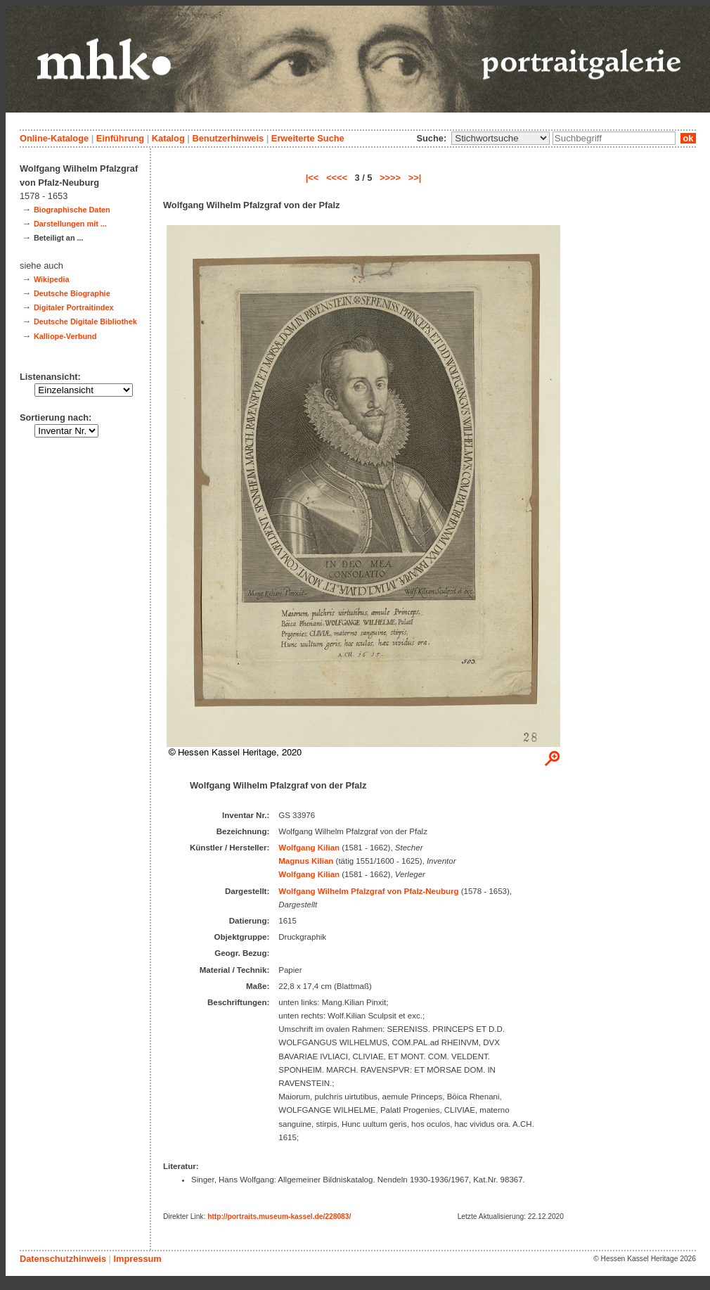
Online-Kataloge (54, 138)
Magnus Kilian (305, 861)
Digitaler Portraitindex (74, 307)
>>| (415, 177)
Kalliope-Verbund (65, 336)
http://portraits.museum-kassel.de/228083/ (279, 1216)
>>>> (390, 177)
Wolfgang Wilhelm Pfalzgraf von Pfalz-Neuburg (368, 891)
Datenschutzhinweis (63, 1258)
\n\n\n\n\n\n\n (500, 138)
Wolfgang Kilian (309, 847)
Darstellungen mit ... (70, 223)
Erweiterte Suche (307, 138)
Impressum (137, 1258)
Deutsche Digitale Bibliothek (85, 321)
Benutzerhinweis (228, 138)
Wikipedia (52, 279)
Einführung (120, 138)
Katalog (168, 138)
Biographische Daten (72, 209)
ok (688, 138)
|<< (312, 177)
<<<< (336, 177)
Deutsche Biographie (72, 293)
